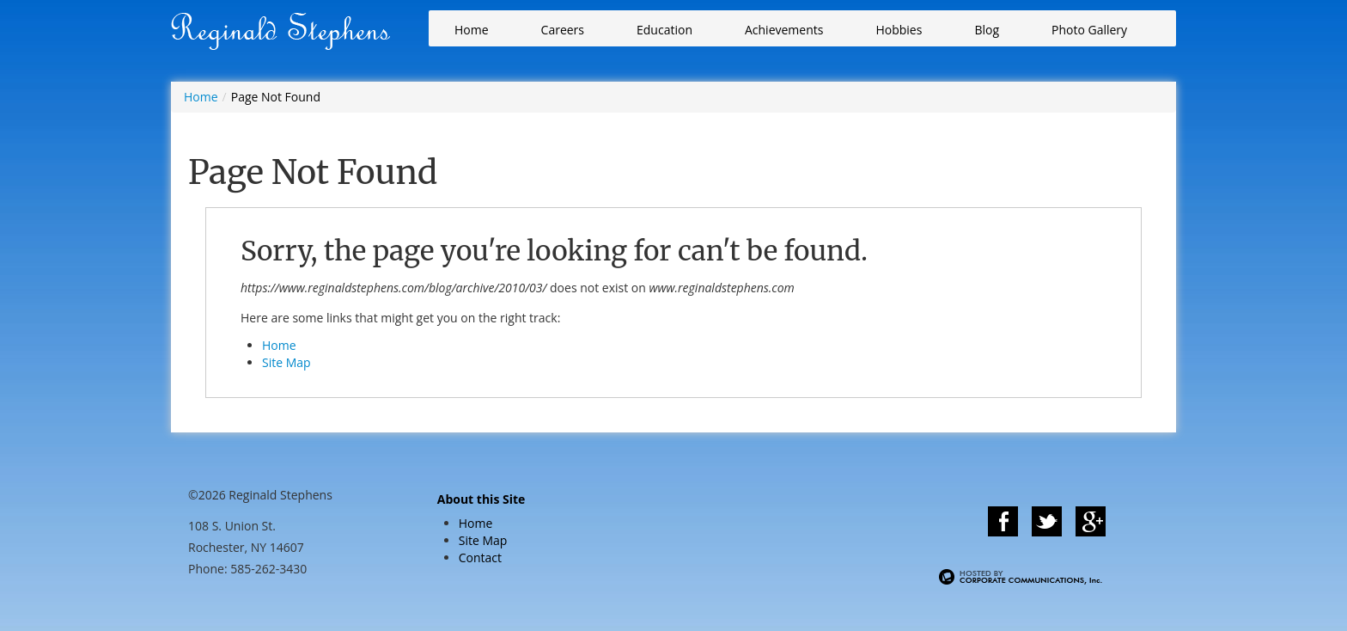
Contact (480, 557)
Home (471, 29)
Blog (986, 29)
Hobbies (898, 29)
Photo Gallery (1089, 29)
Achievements (784, 29)
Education (664, 29)
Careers (562, 29)
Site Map (286, 362)
